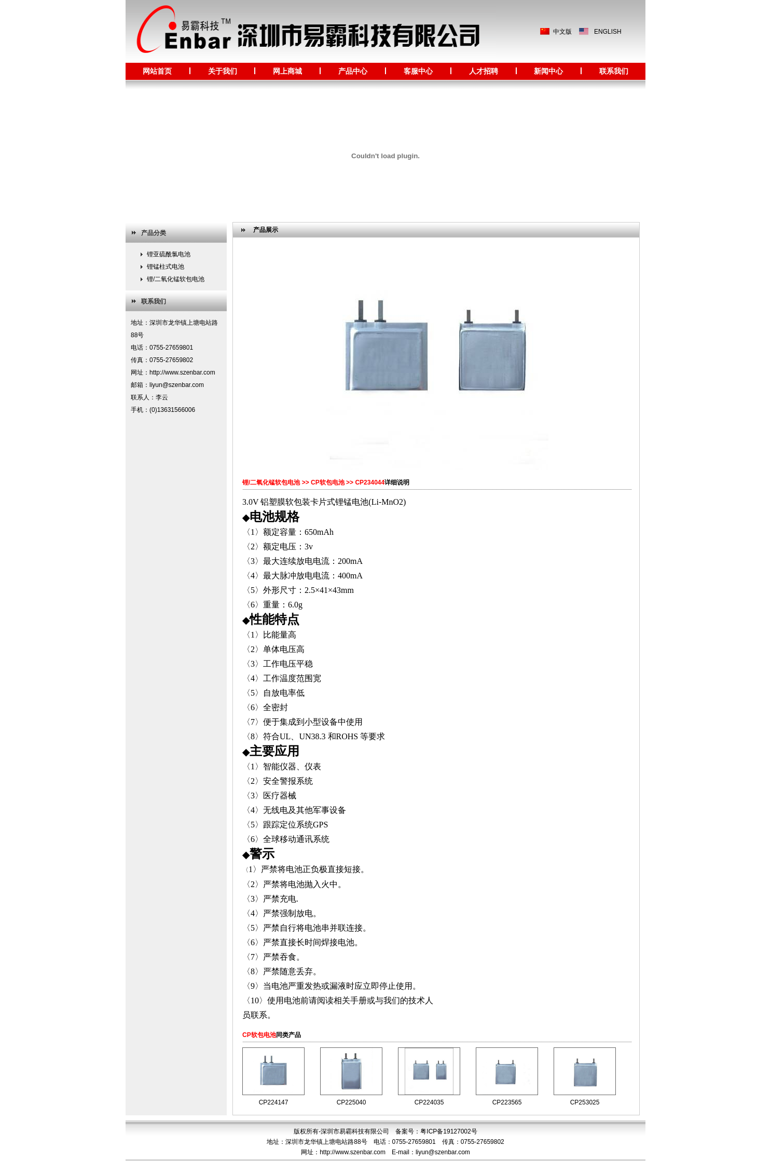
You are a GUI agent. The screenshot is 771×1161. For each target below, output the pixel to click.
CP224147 (273, 1102)
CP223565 (507, 1102)
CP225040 (351, 1102)
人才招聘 (483, 71)
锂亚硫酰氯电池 (168, 254)
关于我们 (222, 71)
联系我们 (613, 71)
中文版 (562, 31)
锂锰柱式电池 (165, 266)
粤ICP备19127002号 (448, 1131)
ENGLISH (608, 31)
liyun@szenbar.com (443, 1152)
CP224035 (429, 1102)
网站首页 (157, 71)
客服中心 (418, 71)
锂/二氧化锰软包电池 (175, 279)
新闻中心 (548, 71)
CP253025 (585, 1102)
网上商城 (287, 71)
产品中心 (352, 71)
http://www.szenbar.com (353, 1152)
